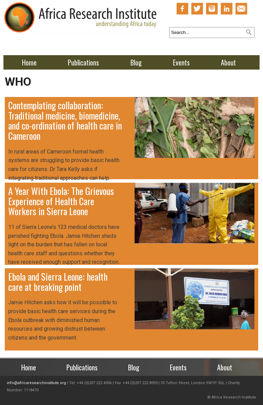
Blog (136, 62)
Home (29, 62)
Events (181, 62)
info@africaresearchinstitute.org (36, 383)
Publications (83, 62)
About (228, 62)
